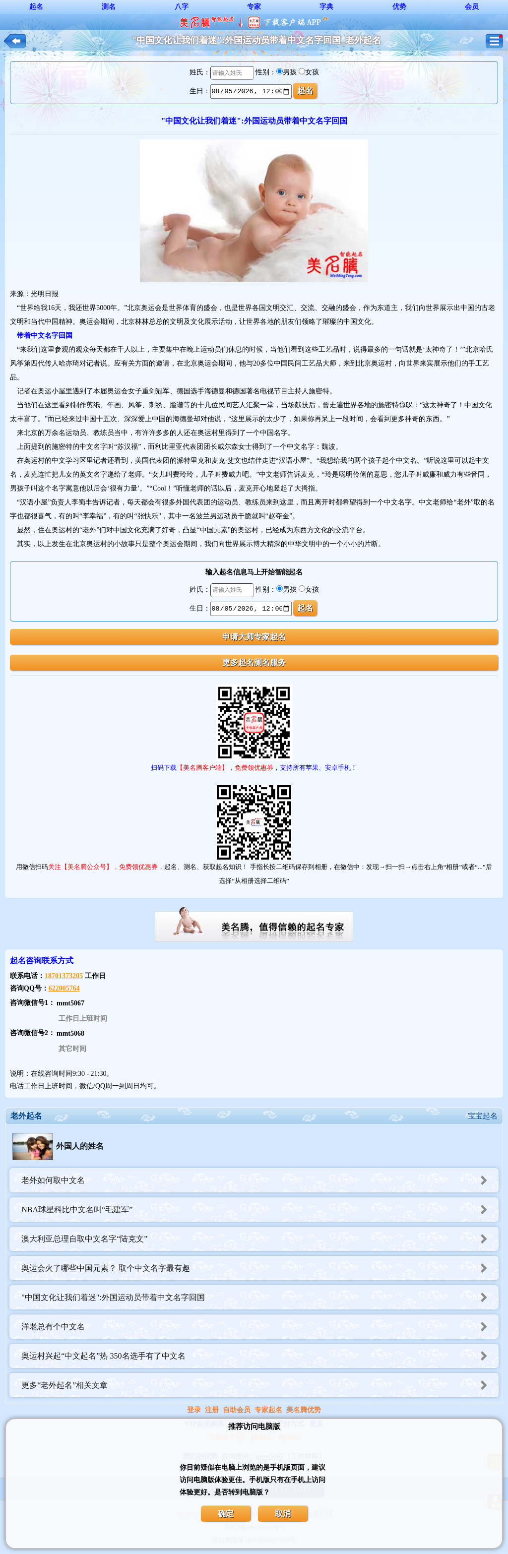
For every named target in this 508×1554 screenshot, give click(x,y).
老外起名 (26, 1116)
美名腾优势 (303, 1410)
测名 (109, 6)
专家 (254, 6)
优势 (399, 6)
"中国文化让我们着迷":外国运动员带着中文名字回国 (260, 1297)
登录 (194, 1410)
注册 (212, 1410)
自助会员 (237, 1410)
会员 (472, 6)
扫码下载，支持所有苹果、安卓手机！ (254, 767)
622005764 (64, 988)
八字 (182, 6)
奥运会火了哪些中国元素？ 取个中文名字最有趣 (260, 1268)
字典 (326, 6)
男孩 (290, 72)
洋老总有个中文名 (260, 1326)
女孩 (312, 72)
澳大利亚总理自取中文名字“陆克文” (260, 1239)
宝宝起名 (483, 1116)
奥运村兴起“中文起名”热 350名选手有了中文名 (260, 1356)
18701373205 (64, 976)
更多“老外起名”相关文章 (260, 1385)
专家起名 (268, 1410)
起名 (36, 6)
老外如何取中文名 (260, 1180)
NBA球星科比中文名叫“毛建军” (260, 1209)
